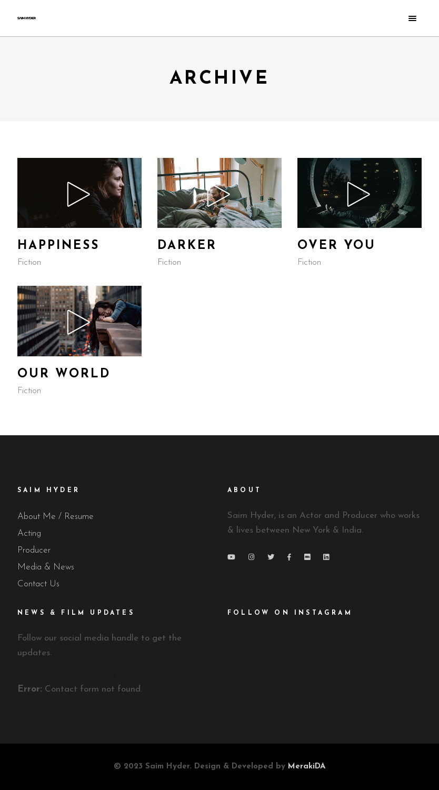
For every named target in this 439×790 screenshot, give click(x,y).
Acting (29, 533)
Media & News (45, 567)
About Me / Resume (55, 516)
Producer (34, 550)
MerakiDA (306, 767)
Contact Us (38, 583)
